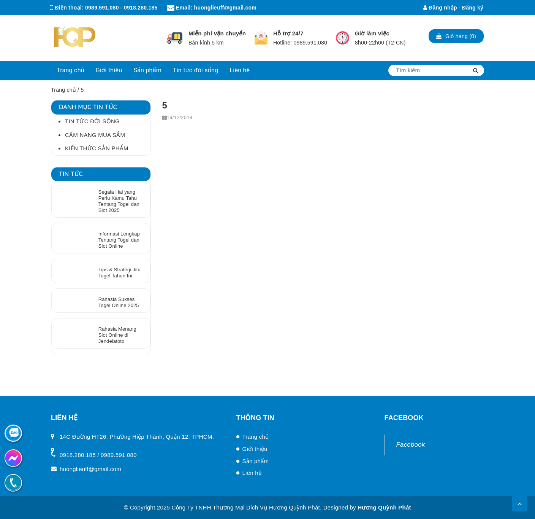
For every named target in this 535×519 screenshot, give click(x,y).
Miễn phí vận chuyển (217, 33)
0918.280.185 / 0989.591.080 (98, 455)
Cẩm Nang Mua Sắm (95, 135)
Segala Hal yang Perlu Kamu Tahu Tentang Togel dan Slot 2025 (118, 201)
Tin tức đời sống (195, 70)
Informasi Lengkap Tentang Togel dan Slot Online (119, 240)
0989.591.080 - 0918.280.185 (121, 8)
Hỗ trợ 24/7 (288, 33)
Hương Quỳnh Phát (384, 507)
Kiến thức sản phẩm (96, 148)
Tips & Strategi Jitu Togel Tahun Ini (119, 273)
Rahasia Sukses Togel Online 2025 (118, 302)
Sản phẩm (147, 70)
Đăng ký (472, 8)
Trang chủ (70, 70)
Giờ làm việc (372, 33)
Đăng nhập (440, 8)
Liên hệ (240, 70)
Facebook (410, 444)
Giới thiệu (109, 70)
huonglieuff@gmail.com (225, 8)
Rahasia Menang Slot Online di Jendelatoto (117, 335)
